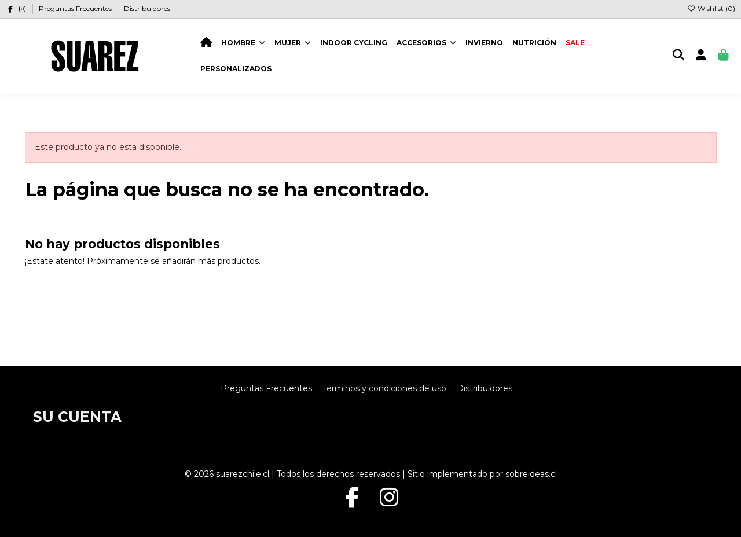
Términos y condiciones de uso (384, 388)
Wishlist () (711, 8)
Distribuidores (147, 8)
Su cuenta (77, 416)
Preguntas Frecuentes (76, 8)
